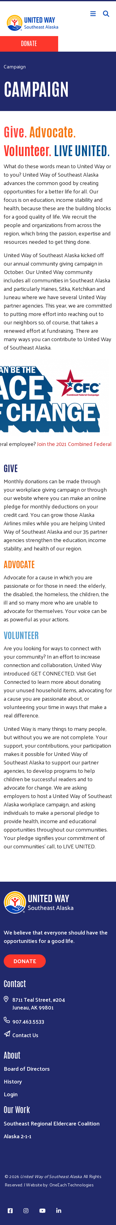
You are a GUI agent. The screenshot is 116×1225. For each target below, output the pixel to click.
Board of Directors (27, 1068)
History (13, 1081)
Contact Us (25, 1035)
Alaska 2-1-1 (18, 1136)
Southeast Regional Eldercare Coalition (52, 1123)
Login (11, 1094)
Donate (29, 43)
